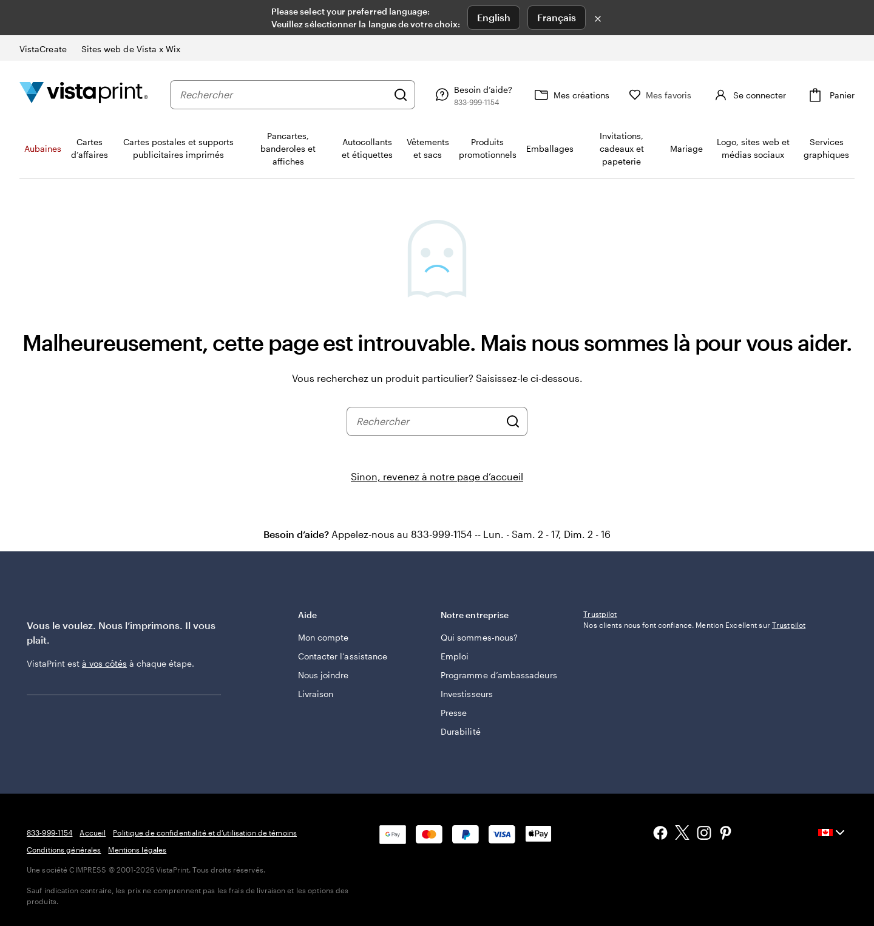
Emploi (455, 656)
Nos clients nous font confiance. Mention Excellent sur (694, 705)
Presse (454, 712)
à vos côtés (104, 663)
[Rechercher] (400, 95)
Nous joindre (323, 675)
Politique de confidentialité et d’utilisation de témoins (205, 832)
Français (556, 17)
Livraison (316, 694)
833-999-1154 (49, 832)
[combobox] (283, 94)
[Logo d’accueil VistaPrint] (83, 94)
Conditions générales (64, 849)
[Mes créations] (570, 94)
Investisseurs (467, 694)
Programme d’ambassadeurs (499, 675)
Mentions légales (137, 849)
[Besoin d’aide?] (472, 94)
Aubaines (42, 148)
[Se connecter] (748, 94)
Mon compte (323, 637)
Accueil (93, 832)
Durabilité (461, 731)
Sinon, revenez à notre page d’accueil (437, 476)
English (493, 17)
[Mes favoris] (660, 95)
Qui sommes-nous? (479, 637)
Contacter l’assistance (343, 656)
